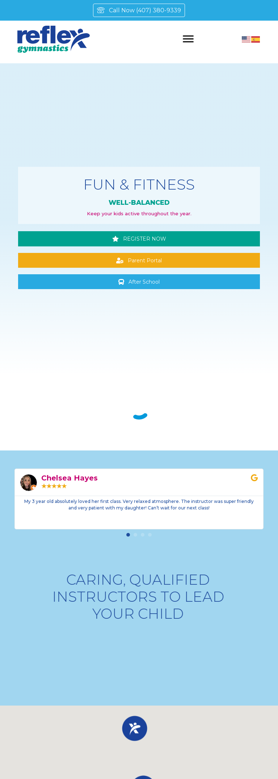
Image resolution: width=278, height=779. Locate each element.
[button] (139, 238)
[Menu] (188, 39)
